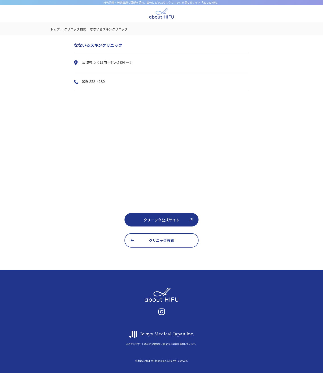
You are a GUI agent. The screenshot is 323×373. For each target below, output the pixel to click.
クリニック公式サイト (161, 219)
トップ (55, 29)
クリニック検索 (75, 29)
